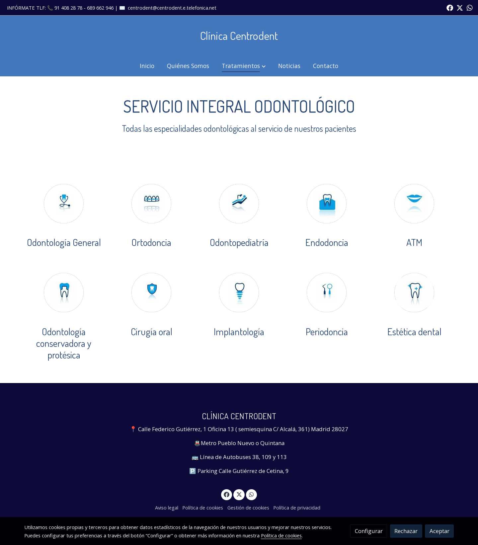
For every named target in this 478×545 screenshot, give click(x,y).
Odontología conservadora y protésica (63, 343)
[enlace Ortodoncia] (151, 203)
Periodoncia (327, 331)
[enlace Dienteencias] (327, 203)
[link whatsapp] (470, 7)
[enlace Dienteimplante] (239, 292)
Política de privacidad (296, 507)
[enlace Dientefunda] (64, 292)
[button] (244, 65)
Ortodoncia (151, 242)
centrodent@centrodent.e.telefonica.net (172, 7)
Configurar (369, 531)
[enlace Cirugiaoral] (151, 292)
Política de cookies (202, 507)
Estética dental (414, 331)
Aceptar (439, 531)
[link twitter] (459, 7)
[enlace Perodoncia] (327, 292)
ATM (414, 242)
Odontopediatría (239, 242)
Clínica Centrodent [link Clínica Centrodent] (239, 35)
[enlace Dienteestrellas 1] (414, 292)
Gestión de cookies (248, 507)
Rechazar (406, 531)
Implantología (239, 331)
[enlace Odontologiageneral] (64, 203)
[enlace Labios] (414, 203)
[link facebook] (449, 7)
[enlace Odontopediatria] (239, 203)
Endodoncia (326, 242)
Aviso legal (166, 507)
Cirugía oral (151, 331)
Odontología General (64, 242)
